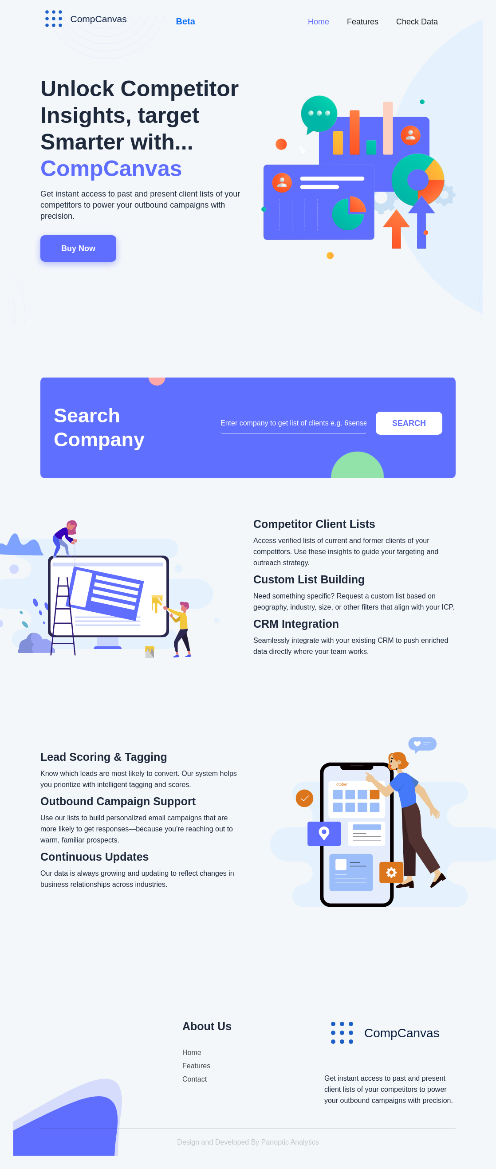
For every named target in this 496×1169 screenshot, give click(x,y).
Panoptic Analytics (290, 1142)
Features (362, 21)
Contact (194, 1079)
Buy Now (78, 248)
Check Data (417, 21)
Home (318, 21)
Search (409, 423)
